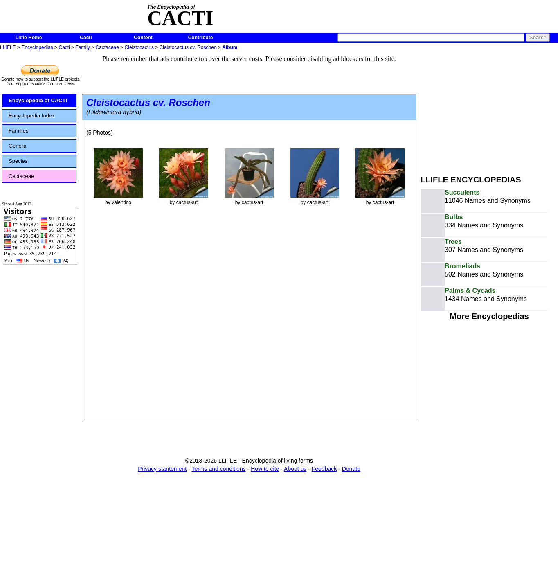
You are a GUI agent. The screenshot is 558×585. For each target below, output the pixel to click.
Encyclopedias (37, 47)
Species (18, 161)
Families (18, 131)
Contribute (200, 37)
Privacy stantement (162, 469)
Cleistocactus (139, 47)
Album (229, 47)
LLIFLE (8, 47)
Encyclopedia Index (32, 115)
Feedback (324, 469)
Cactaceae (107, 47)
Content (143, 37)
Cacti (86, 37)
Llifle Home (29, 37)
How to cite (265, 469)
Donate (351, 469)
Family (83, 47)
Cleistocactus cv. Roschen (188, 47)
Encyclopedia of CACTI (38, 100)
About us (295, 469)
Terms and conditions (218, 469)
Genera (17, 146)
